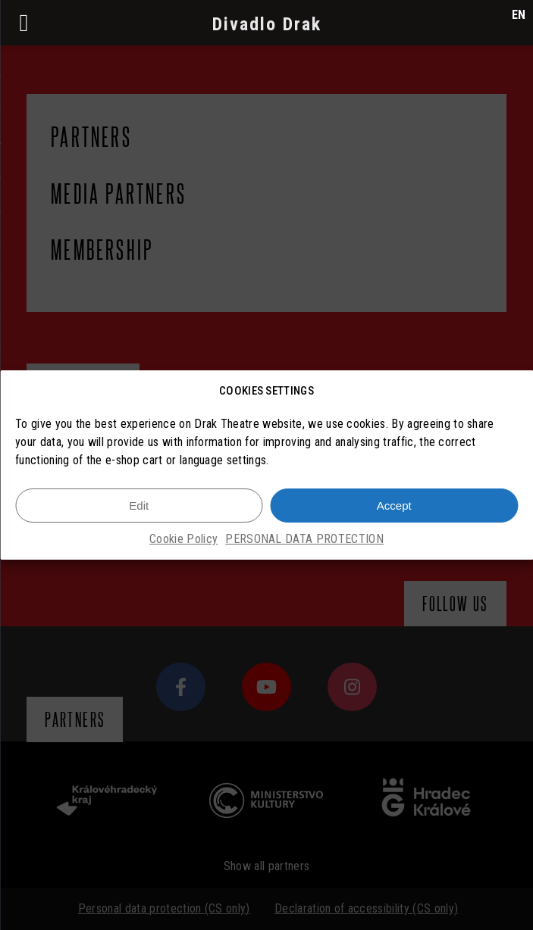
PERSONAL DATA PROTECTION (304, 541)
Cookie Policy (183, 541)
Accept (394, 507)
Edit (139, 507)
